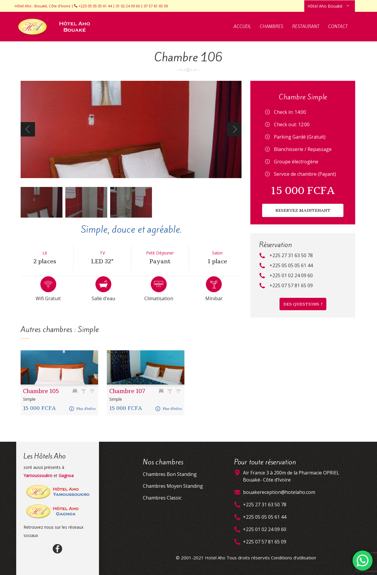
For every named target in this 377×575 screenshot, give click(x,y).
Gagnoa (66, 475)
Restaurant (305, 26)
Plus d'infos (82, 409)
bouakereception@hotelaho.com (279, 492)
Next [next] (234, 129)
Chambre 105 (41, 391)
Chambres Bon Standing (170, 474)
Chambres (271, 26)
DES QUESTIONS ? (303, 304)
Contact (338, 26)
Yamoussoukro (38, 475)
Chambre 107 (127, 391)
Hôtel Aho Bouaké (325, 6)
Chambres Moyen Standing (173, 486)
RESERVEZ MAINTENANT (302, 210)
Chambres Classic (162, 497)
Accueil (242, 26)
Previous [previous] (28, 129)
